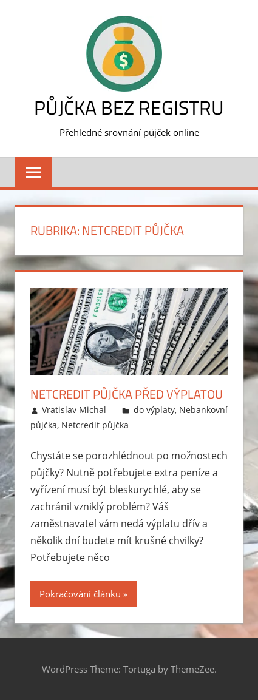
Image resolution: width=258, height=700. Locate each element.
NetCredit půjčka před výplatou (126, 394)
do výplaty (154, 410)
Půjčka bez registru (129, 107)
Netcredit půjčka (95, 425)
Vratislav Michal (74, 410)
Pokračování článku (80, 594)
